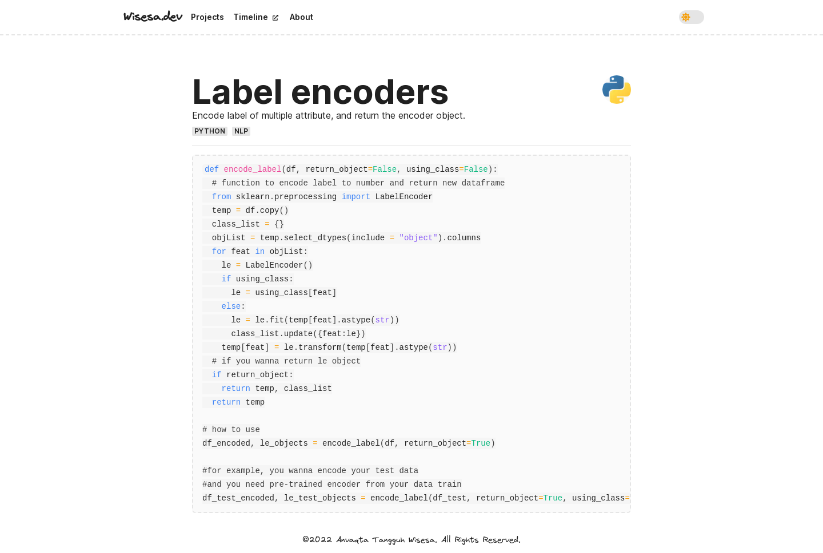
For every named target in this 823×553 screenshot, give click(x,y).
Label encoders (320, 91)
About (301, 17)
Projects (207, 17)
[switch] (691, 17)
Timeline (255, 17)
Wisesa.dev (152, 17)
